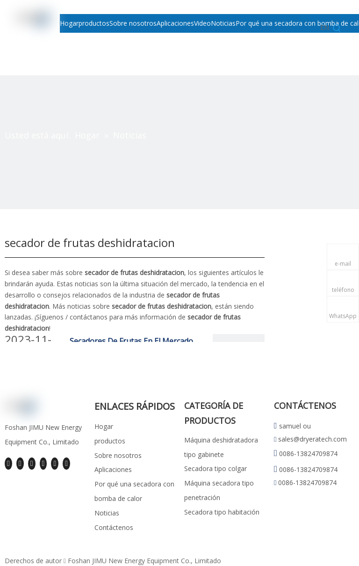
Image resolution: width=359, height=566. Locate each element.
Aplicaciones (113, 469)
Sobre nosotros (118, 455)
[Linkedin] (20, 463)
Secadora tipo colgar (215, 468)
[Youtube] (43, 463)
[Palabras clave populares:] (337, 28)
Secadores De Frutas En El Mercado (131, 341)
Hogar (103, 426)
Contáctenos (113, 527)
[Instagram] (54, 463)
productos (109, 440)
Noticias (106, 512)
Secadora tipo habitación (221, 512)
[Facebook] (8, 463)
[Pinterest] (66, 463)
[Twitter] (32, 463)
